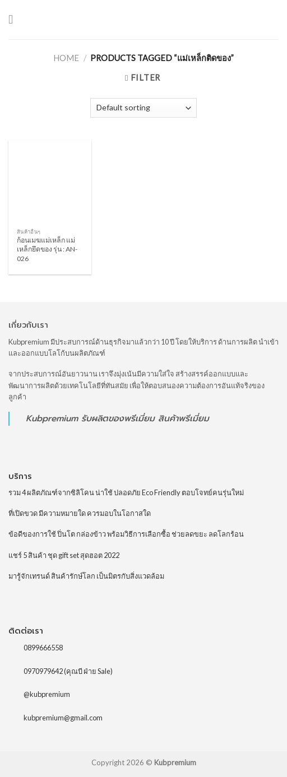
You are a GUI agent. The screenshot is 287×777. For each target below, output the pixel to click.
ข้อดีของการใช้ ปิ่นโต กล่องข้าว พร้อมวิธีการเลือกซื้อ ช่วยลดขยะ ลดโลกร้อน (126, 533)
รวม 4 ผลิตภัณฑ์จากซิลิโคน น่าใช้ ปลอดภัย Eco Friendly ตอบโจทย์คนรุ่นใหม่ (126, 492)
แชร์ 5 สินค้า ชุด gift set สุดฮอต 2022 (63, 555)
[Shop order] (143, 108)
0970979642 (43, 670)
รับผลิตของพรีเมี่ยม (118, 418)
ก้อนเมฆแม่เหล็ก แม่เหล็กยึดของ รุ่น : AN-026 (47, 249)
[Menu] (14, 20)
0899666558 (43, 647)
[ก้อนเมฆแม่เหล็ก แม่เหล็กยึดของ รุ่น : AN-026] (49, 181)
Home (66, 58)
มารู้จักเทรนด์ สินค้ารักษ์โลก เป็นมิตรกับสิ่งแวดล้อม (86, 575)
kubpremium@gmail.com (63, 717)
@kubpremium (47, 694)
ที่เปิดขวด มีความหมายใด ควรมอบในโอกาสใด (79, 513)
